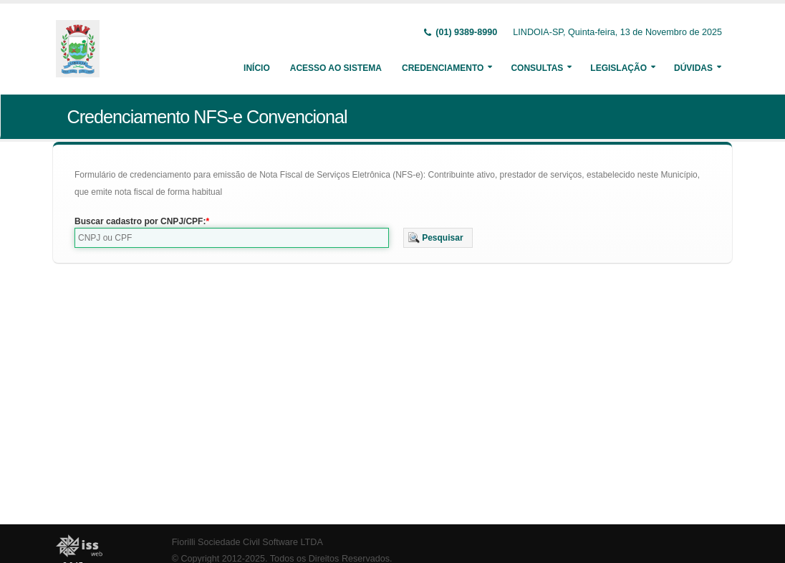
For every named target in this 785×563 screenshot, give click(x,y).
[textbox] (231, 238)
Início (257, 68)
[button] (438, 238)
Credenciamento (442, 68)
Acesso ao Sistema (336, 68)
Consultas (537, 68)
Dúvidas (693, 68)
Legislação (618, 68)
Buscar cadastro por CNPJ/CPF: (140, 221)
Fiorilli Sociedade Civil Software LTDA (247, 542)
